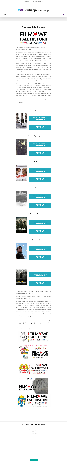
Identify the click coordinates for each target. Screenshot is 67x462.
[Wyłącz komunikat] (65, 459)
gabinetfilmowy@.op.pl (35, 323)
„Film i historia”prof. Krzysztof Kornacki (25, 104)
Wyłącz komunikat (33, 460)
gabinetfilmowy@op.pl (38, 1)
